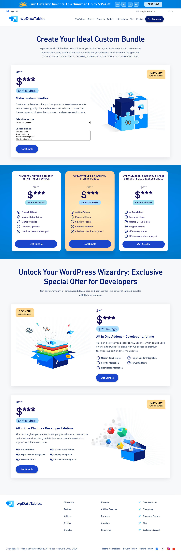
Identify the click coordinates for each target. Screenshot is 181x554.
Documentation (150, 500)
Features (100, 19)
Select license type (25, 119)
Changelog (148, 507)
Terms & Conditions (111, 547)
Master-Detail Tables (31, 216)
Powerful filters (53, 134)
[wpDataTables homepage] (24, 502)
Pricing (139, 19)
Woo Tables (80, 19)
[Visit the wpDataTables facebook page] (157, 547)
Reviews (105, 500)
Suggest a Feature (151, 514)
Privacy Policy (130, 547)
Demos (91, 19)
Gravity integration (53, 139)
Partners (105, 514)
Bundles (68, 528)
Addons (110, 19)
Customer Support (151, 528)
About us (105, 521)
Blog (132, 19)
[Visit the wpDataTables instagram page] (168, 547)
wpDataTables (53, 132)
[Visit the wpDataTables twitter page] (162, 547)
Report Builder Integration (144, 357)
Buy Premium (154, 19)
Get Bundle (26, 148)
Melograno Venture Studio (32, 547)
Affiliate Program (109, 507)
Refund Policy (146, 547)
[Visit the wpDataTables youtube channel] (174, 547)
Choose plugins (23, 128)
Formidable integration (53, 137)
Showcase (69, 500)
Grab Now (153, 4)
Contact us (106, 528)
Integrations (122, 19)
